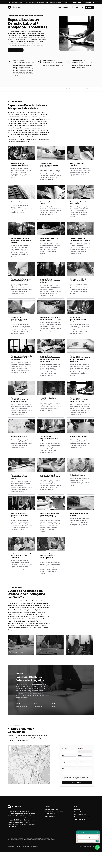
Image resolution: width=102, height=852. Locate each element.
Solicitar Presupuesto (15, 50)
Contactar (89, 7)
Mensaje (64, 768)
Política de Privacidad (79, 777)
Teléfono (80, 755)
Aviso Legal (77, 809)
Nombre (64, 748)
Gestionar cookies (89, 2)
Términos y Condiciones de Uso (72, 778)
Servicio (80, 748)
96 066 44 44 (78, 7)
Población (81, 762)
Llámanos (29, 50)
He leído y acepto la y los (76, 777)
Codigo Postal (66, 762)
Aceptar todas (77, 2)
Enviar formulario (76, 782)
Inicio (59, 7)
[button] (29, 764)
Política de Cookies (79, 812)
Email (63, 755)
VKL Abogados (14, 7)
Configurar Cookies (79, 819)
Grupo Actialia (90, 846)
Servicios (66, 7)
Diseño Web (82, 846)
